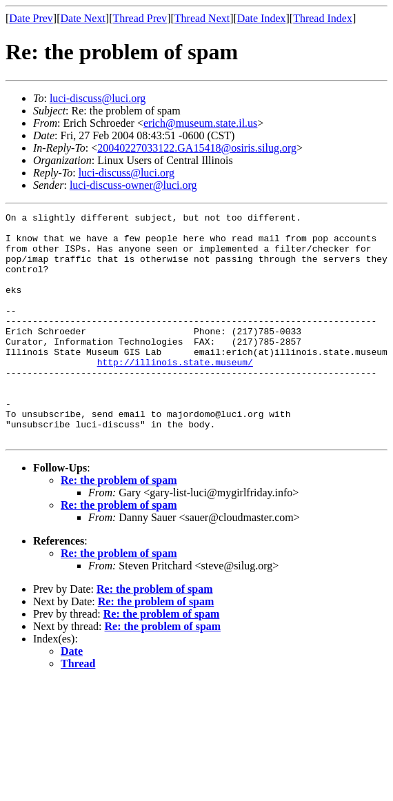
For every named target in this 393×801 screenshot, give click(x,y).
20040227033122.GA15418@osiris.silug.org (196, 148)
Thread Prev (139, 18)
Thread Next (202, 18)
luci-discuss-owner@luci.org (133, 185)
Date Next (83, 18)
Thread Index (322, 18)
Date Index (261, 18)
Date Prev (31, 18)
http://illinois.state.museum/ (175, 393)
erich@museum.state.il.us (200, 123)
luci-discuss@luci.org (97, 98)
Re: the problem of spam (119, 525)
